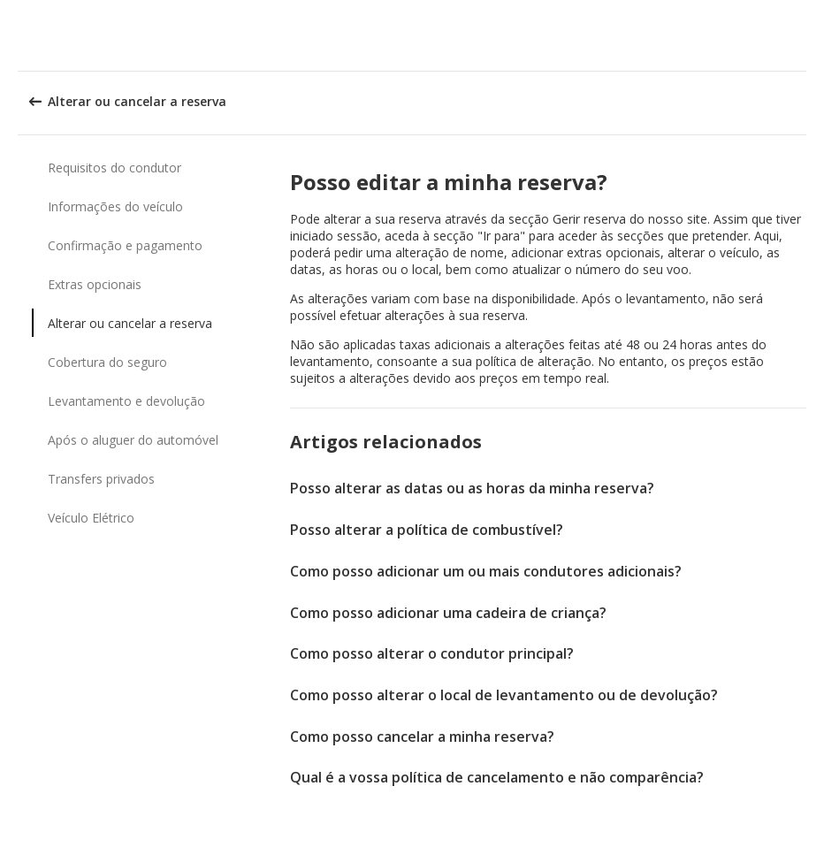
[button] (804, 35)
